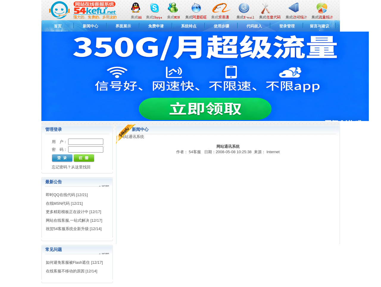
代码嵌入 (254, 26)
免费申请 (156, 26)
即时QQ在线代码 (60, 195)
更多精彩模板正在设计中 (67, 212)
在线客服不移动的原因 (65, 271)
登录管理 (287, 26)
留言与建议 (319, 26)
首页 (58, 26)
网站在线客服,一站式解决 (68, 220)
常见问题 (53, 249)
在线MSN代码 (58, 203)
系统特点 (188, 26)
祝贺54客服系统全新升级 (67, 229)
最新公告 (53, 181)
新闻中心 (90, 26)
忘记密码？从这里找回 (71, 167)
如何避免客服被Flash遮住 (68, 262)
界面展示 (123, 26)
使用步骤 (221, 26)
